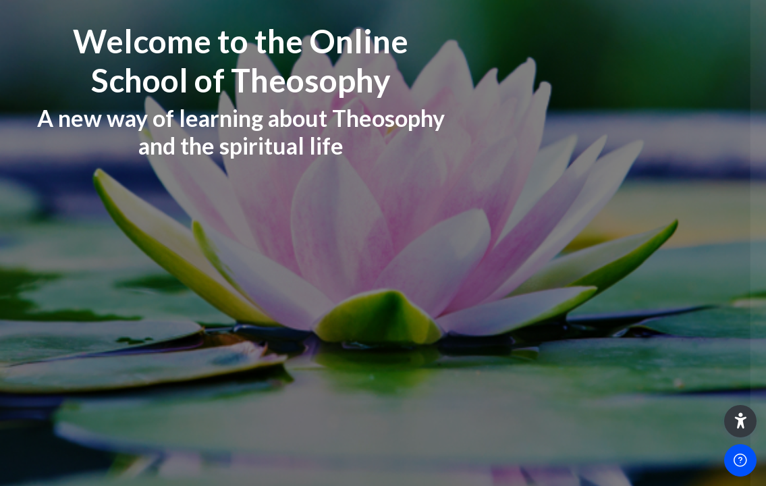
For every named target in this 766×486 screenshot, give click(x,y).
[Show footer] (740, 460)
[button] (740, 421)
